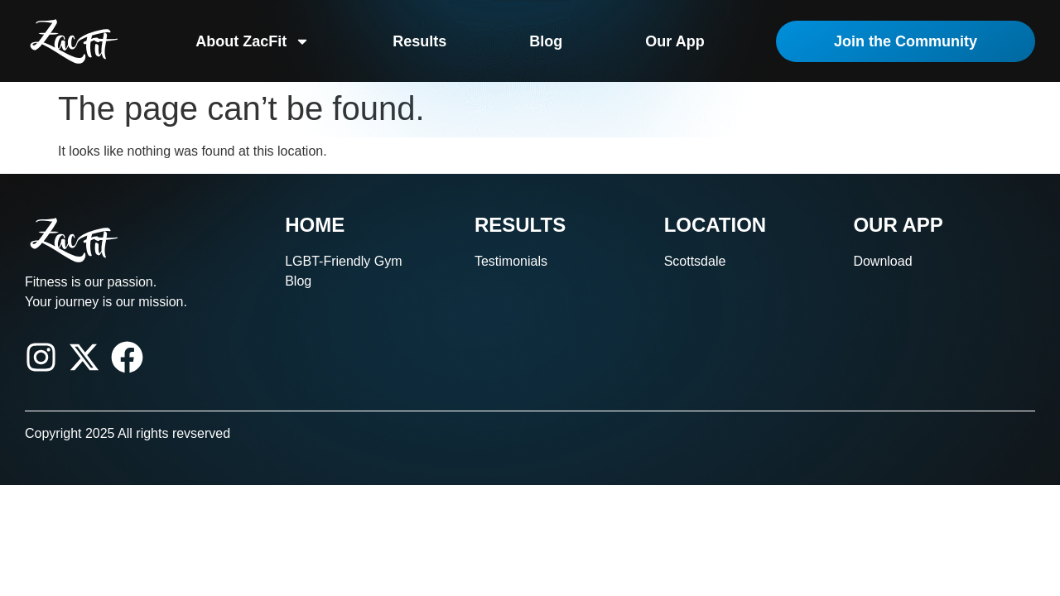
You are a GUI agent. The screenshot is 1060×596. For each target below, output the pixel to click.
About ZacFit (252, 41)
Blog (545, 41)
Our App (674, 41)
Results (419, 41)
